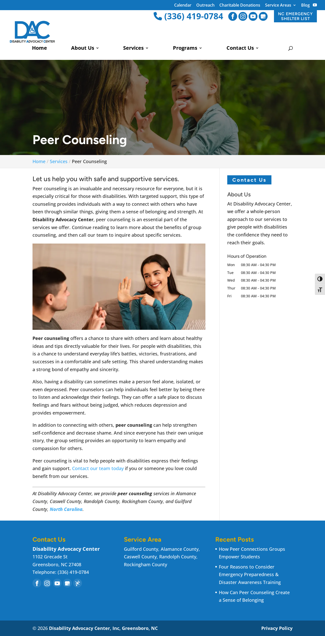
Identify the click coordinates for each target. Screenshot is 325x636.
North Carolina (66, 509)
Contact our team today (98, 468)
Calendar (182, 5)
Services (133, 48)
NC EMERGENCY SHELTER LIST (295, 16)
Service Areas (278, 5)
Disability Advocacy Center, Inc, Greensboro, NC (103, 628)
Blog (305, 5)
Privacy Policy (276, 628)
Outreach (205, 5)
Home (39, 48)
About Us (82, 48)
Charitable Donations (239, 5)
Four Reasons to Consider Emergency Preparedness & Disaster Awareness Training (250, 574)
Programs (185, 48)
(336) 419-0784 (188, 16)
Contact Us (240, 48)
